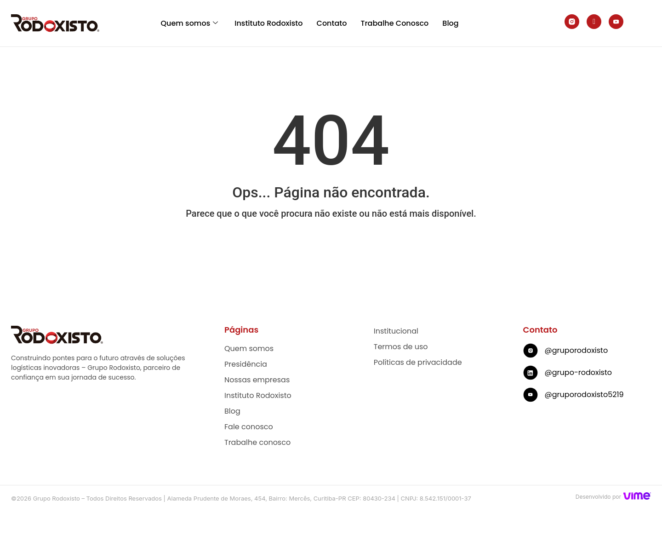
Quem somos (189, 23)
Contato (332, 23)
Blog (450, 23)
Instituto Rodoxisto (268, 23)
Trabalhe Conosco (394, 23)
